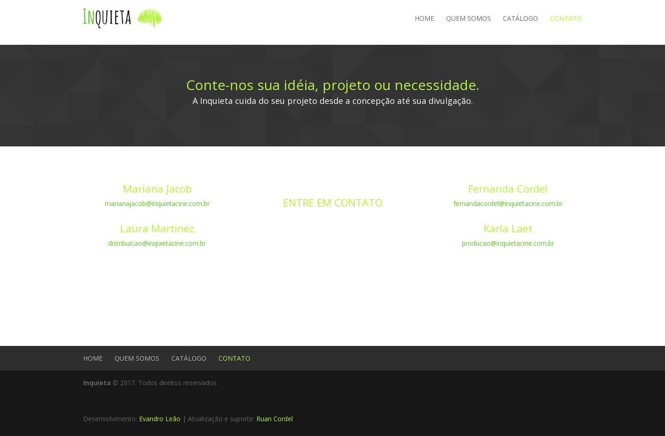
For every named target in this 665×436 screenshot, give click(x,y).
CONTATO (566, 18)
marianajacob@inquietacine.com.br (157, 203)
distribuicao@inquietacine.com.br (157, 243)
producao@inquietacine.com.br (508, 243)
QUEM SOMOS (468, 18)
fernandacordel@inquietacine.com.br (507, 203)
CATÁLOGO (520, 18)
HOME (424, 18)
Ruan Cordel (274, 418)
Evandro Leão (160, 418)
